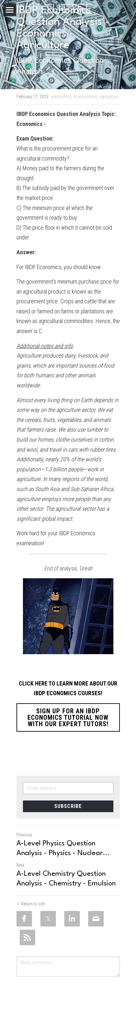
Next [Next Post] (20, 865)
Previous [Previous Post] (24, 834)
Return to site (30, 903)
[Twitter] (48, 918)
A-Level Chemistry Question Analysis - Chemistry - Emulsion (66, 878)
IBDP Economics (43, 267)
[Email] (96, 918)
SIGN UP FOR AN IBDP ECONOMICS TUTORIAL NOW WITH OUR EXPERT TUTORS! (68, 717)
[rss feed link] (27, 937)
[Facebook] (24, 918)
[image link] (68, 8)
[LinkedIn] (72, 918)
